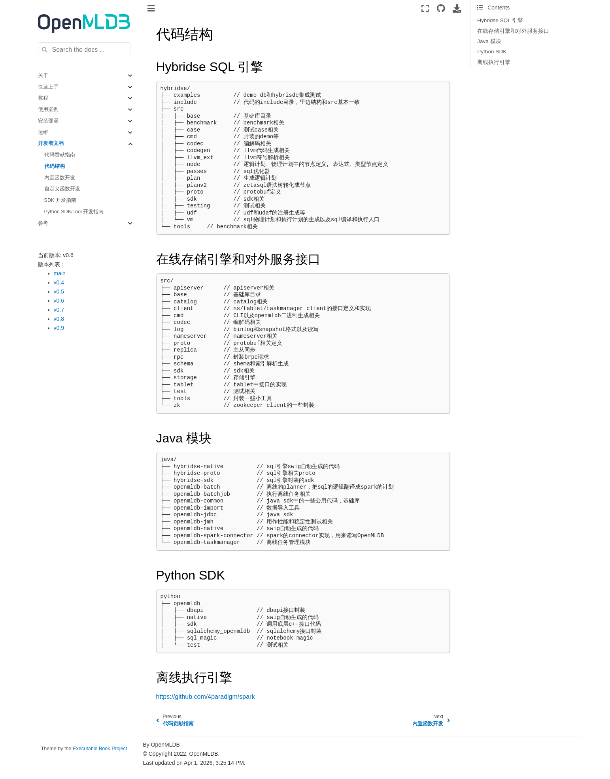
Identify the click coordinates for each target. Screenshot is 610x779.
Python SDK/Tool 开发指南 (74, 212)
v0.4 (59, 282)
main (60, 273)
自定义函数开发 (62, 189)
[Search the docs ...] (84, 49)
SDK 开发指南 (60, 200)
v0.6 (59, 300)
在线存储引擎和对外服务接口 (513, 31)
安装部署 (48, 121)
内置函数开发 (59, 178)
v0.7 (59, 310)
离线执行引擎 (493, 62)
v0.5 (59, 291)
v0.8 (59, 319)
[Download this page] (456, 8)
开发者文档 (51, 143)
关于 (43, 75)
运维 (43, 132)
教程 (43, 98)
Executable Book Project (100, 748)
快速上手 (48, 87)
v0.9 (59, 328)
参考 (43, 223)
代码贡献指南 (59, 155)
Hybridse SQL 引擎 (500, 20)
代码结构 (54, 166)
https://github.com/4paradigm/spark (205, 696)
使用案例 (48, 109)
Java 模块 (489, 41)
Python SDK (491, 52)
